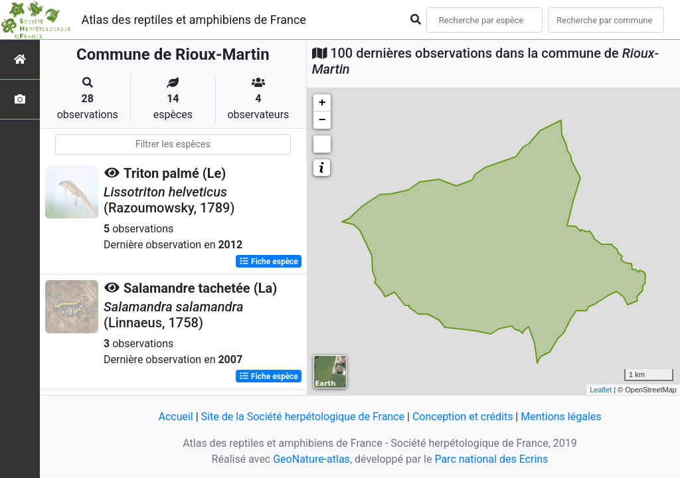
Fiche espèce (268, 261)
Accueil (175, 416)
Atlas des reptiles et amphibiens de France (194, 20)
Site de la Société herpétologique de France (302, 416)
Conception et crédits (462, 416)
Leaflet (601, 390)
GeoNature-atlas (311, 459)
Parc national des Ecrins (491, 459)
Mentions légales (561, 416)
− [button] (322, 120)
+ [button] (322, 103)
